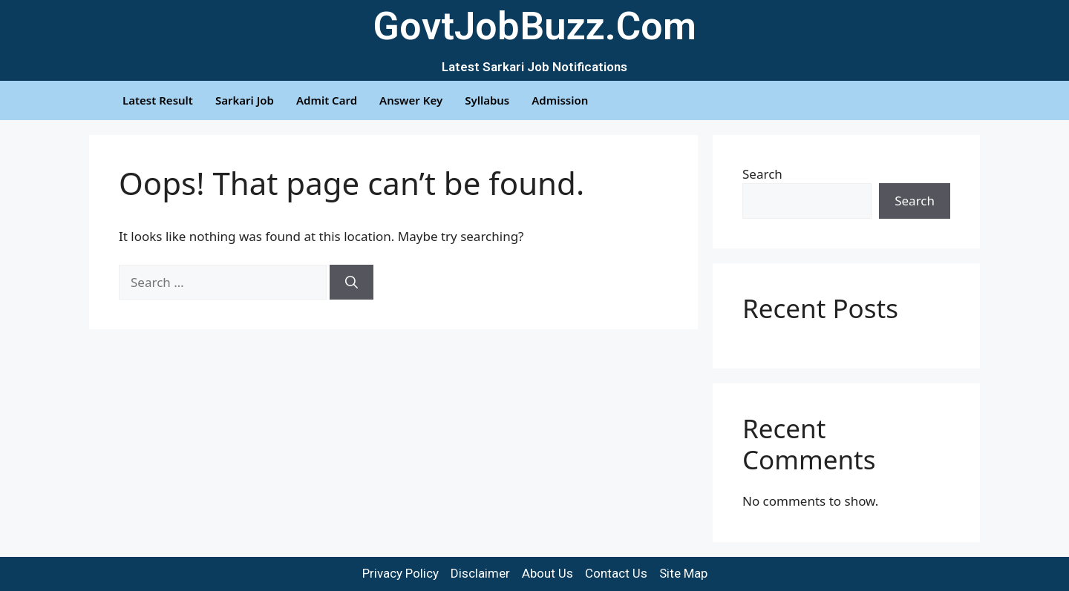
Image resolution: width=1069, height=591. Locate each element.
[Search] (351, 282)
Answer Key (410, 100)
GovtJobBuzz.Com (534, 26)
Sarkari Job (244, 100)
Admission (560, 100)
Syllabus (487, 100)
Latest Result (157, 100)
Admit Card (326, 100)
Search (762, 173)
